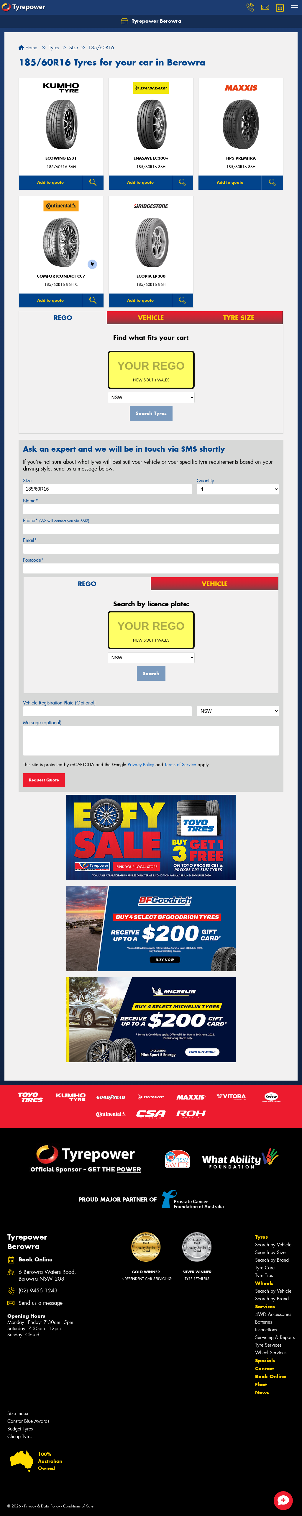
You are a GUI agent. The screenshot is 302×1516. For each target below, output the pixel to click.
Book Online (270, 1376)
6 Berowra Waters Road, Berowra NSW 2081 (47, 1275)
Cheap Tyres (19, 1436)
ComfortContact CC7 (61, 276)
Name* (30, 501)
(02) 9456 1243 (38, 1290)
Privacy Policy (141, 765)
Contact (264, 1368)
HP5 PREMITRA (241, 158)
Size (27, 481)
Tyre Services (268, 1345)
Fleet (261, 1384)
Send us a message (41, 1303)
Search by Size (270, 1252)
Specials (265, 1360)
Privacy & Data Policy (42, 1506)
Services (265, 1306)
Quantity (205, 481)
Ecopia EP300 (151, 276)
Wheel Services (270, 1353)
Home (28, 48)
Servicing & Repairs (275, 1337)
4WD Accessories (273, 1314)
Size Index (17, 1413)
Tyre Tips (264, 1275)
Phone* (56, 520)
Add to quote (50, 182)
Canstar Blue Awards (28, 1421)
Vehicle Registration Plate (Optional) (59, 703)
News (262, 1392)
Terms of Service (180, 765)
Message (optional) (42, 723)
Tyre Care (265, 1268)
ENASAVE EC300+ (151, 158)
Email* (30, 540)
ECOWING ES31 (61, 158)
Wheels (264, 1283)
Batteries (263, 1322)
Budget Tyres (20, 1429)
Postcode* (33, 560)
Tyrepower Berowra (151, 21)
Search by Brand (272, 1260)
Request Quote (44, 780)
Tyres (261, 1237)
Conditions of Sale (78, 1506)
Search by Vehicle (273, 1245)
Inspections (266, 1330)
